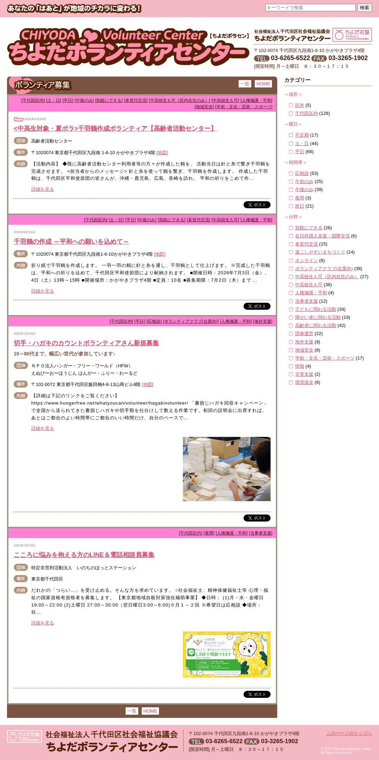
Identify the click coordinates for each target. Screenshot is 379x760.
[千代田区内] (33, 100)
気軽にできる (309, 227)
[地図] (162, 152)
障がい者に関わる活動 (318, 317)
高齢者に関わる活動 (315, 325)
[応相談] (154, 321)
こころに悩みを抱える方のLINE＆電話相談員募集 (84, 554)
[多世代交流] (136, 100)
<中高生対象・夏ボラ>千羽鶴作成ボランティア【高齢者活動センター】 (115, 128)
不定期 (302, 135)
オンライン (306, 260)
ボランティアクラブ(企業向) (324, 268)
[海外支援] (262, 321)
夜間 (299, 198)
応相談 (302, 173)
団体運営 (304, 333)
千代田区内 (306, 113)
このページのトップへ (349, 733)
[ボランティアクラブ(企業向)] (191, 321)
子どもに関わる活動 (315, 309)
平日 (299, 151)
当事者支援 (306, 301)
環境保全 (304, 382)
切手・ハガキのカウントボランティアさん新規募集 (86, 343)
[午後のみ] (84, 100)
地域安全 (304, 350)
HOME (263, 83)
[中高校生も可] (225, 100)
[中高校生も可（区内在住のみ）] (179, 100)
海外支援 (304, 342)
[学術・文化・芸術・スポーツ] (243, 106)
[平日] (67, 100)
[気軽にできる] (109, 100)
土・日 (302, 143)
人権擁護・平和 (311, 292)
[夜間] (209, 533)
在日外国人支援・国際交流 (322, 235)
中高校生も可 (309, 284)
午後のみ (304, 189)
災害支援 (304, 374)
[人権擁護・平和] (256, 100)
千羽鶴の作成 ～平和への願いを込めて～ (71, 241)
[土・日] (53, 100)
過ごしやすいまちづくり (320, 252)
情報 (299, 366)
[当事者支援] (260, 533)
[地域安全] (204, 106)
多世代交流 (306, 244)
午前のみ (304, 181)
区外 (299, 105)
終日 (299, 206)
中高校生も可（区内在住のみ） (327, 276)
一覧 (245, 83)
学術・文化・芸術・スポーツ (324, 358)
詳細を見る (42, 189)
